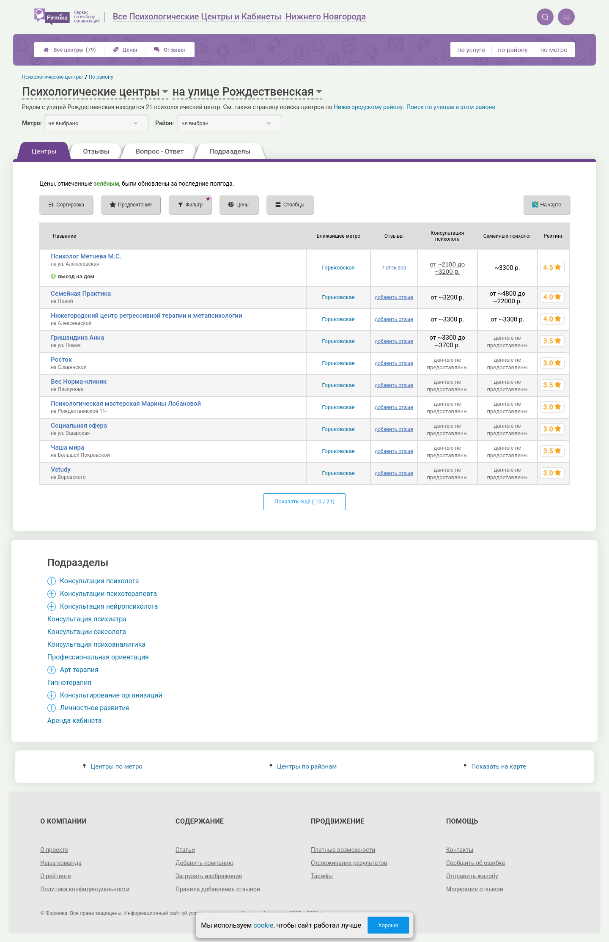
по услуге (472, 50)
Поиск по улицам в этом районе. (451, 107)
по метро (554, 50)
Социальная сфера (79, 425)
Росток (61, 359)
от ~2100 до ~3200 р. (447, 268)
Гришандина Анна (77, 337)
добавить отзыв (394, 297)
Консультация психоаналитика (96, 644)
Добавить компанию (204, 863)
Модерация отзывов (474, 889)
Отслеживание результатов (349, 863)
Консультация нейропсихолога (109, 606)
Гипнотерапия (69, 682)
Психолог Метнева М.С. (86, 256)
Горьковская (338, 267)
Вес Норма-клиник (79, 381)
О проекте (54, 849)
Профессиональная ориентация (98, 657)
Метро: (31, 123)
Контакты (459, 849)
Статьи (185, 849)
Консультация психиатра (86, 619)
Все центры (70, 50)
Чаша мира (67, 447)
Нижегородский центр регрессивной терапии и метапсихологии (146, 315)
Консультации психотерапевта (108, 594)
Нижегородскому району (368, 107)
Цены (125, 50)
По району (101, 77)
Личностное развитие (94, 708)
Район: (164, 123)
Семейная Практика (81, 293)
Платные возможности (343, 849)
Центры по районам (303, 766)
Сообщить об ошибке (475, 863)
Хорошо (388, 925)
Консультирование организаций (111, 695)
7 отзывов (393, 268)
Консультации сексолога (86, 632)
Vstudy (61, 469)
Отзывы (169, 50)
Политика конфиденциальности (84, 889)
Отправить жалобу (472, 876)
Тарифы (322, 876)
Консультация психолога (99, 581)
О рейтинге (55, 876)
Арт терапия (79, 670)
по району (512, 50)
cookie (263, 925)
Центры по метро (113, 766)
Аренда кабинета (74, 721)
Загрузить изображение (209, 876)
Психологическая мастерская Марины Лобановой (126, 403)
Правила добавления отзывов (218, 889)
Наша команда (61, 863)
